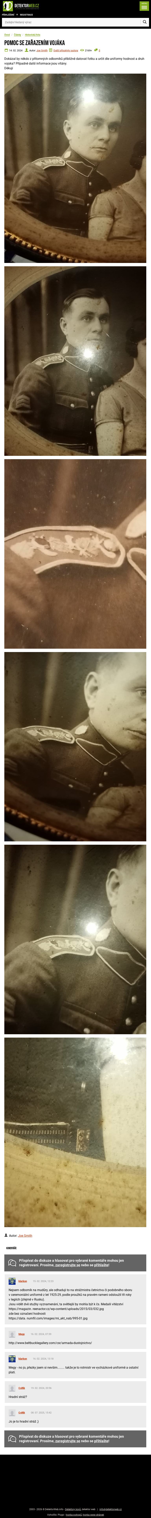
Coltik (21, 1388)
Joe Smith (42, 50)
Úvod (7, 34)
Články (17, 34)
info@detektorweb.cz (110, 1509)
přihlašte (101, 1265)
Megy (21, 1334)
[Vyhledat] (144, 22)
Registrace (26, 15)
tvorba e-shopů (74, 1514)
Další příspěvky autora (65, 50)
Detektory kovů (73, 1509)
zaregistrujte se (67, 1265)
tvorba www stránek (93, 1514)
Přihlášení (8, 15)
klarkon (22, 1281)
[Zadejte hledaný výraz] (75, 22)
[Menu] (143, 6)
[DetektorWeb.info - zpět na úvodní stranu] (34, 6)
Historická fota (32, 34)
